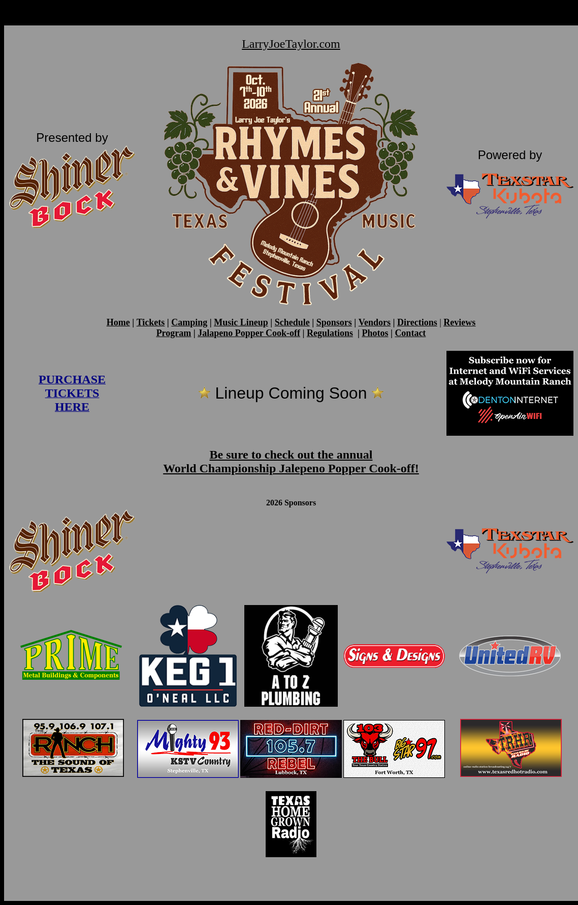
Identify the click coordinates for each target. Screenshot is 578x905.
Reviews (459, 322)
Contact (410, 333)
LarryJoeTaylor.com (291, 43)
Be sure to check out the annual (291, 454)
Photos (375, 333)
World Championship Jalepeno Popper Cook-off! (291, 468)
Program (173, 333)
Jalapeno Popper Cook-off (249, 333)
